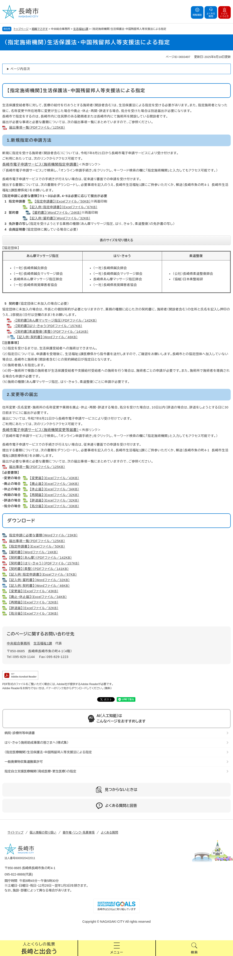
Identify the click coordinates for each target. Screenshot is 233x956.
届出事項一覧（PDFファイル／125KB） (37, 127)
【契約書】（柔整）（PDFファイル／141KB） (39, 569)
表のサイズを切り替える (116, 240)
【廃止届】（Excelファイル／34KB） (54, 484)
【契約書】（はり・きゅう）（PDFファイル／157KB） (44, 563)
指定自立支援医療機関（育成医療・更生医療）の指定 (40, 771)
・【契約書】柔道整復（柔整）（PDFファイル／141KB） (51, 331)
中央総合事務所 (18, 643)
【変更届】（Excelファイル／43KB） (54, 478)
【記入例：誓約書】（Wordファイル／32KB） (60, 218)
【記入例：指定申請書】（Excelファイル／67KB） (63, 207)
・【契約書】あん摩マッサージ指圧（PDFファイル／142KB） (55, 320)
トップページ (21, 29)
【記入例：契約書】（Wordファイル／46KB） (47, 337)
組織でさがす (40, 29)
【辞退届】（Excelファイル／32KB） (54, 500)
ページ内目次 (20, 69)
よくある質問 (109, 832)
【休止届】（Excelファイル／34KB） (54, 489)
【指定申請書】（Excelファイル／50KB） (63, 201)
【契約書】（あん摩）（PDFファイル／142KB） (40, 557)
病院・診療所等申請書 (20, 733)
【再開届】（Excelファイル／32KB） (54, 495)
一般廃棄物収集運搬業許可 (24, 762)
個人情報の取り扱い (43, 832)
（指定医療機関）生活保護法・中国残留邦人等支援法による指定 (48, 752)
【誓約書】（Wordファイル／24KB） (57, 212)
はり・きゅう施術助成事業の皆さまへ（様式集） (36, 742)
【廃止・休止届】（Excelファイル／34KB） (38, 597)
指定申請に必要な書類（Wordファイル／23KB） (43, 535)
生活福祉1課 (81, 29)
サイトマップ (15, 832)
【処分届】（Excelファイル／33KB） (54, 506)
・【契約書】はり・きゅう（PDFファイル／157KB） (48, 326)
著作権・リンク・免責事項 (79, 832)
